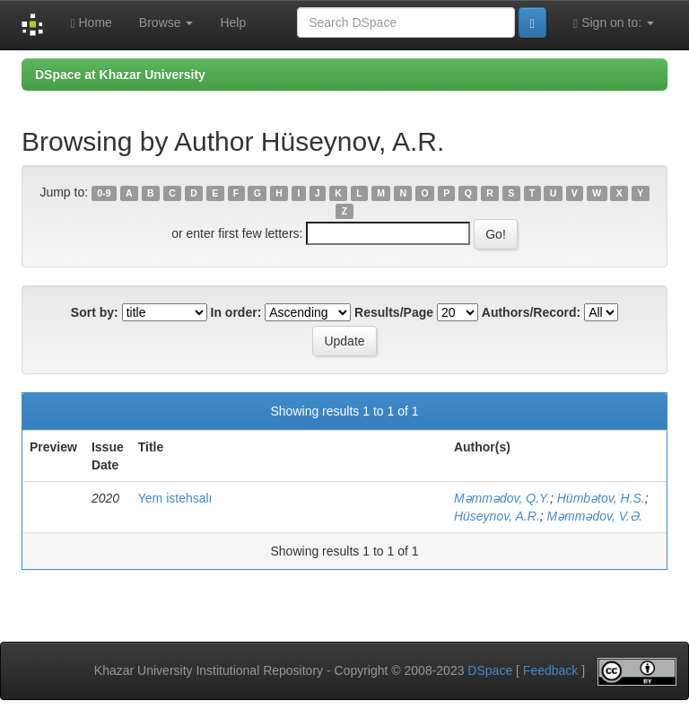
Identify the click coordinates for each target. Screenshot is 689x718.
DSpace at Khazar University (120, 74)
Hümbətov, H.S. (601, 498)
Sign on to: (613, 23)
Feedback (550, 670)
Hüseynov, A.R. (497, 516)
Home (90, 23)
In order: (236, 312)
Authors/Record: (531, 312)
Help (233, 22)
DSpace (489, 670)
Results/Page (393, 312)
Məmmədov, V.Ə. (593, 516)
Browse (166, 22)
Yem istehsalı (175, 498)
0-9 (103, 193)
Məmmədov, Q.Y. (502, 498)
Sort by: (94, 312)
